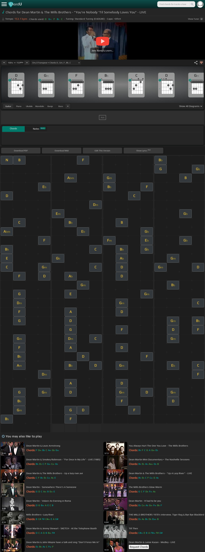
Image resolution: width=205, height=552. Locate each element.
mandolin (39, 106)
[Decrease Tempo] (4, 63)
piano (18, 106)
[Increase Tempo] (26, 63)
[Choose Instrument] (68, 106)
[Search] (192, 4)
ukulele (29, 106)
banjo (50, 106)
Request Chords (139, 546)
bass (60, 106)
